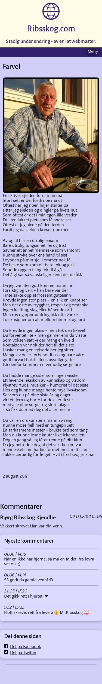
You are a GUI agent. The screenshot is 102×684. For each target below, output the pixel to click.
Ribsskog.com (51, 28)
